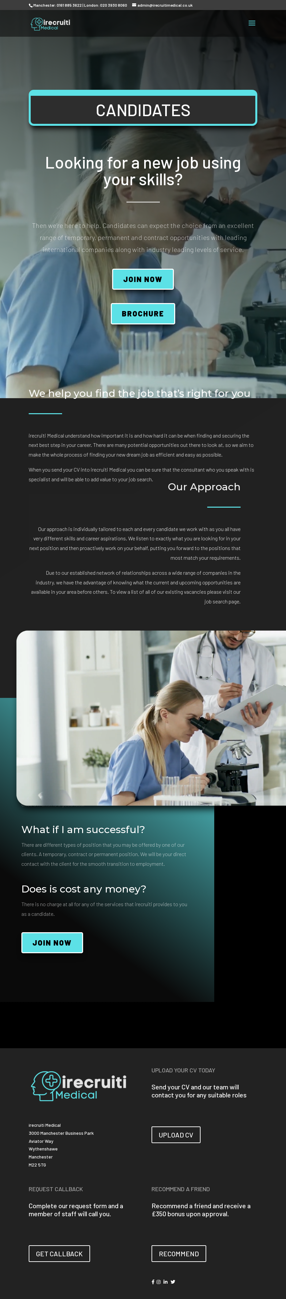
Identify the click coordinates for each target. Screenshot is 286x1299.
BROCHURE (143, 313)
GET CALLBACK (59, 1254)
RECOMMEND (179, 1254)
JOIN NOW (143, 279)
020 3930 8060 (113, 5)
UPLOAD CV (176, 1135)
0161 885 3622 (69, 5)
